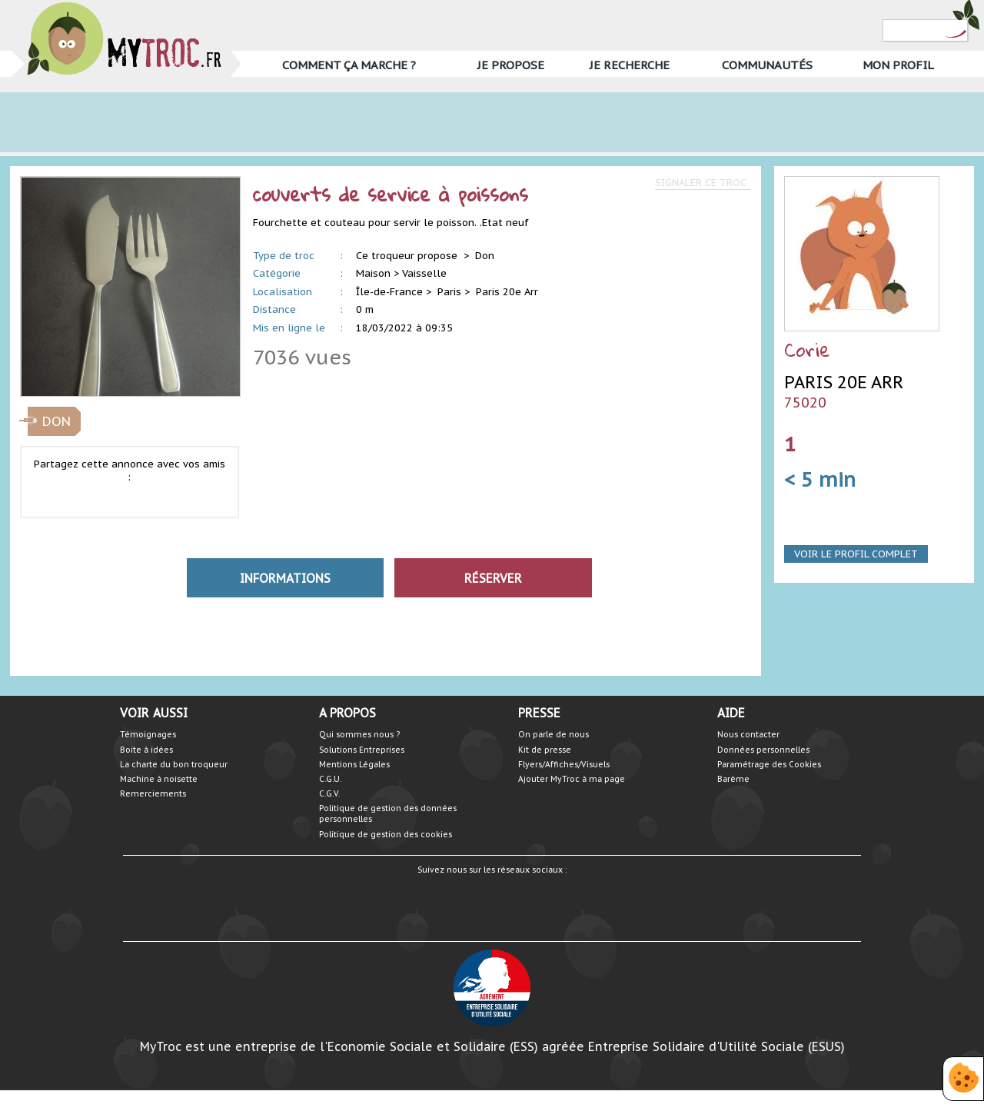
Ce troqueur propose (408, 255)
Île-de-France (389, 291)
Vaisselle (424, 273)
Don (484, 255)
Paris (449, 291)
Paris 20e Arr (507, 291)
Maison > (377, 273)
